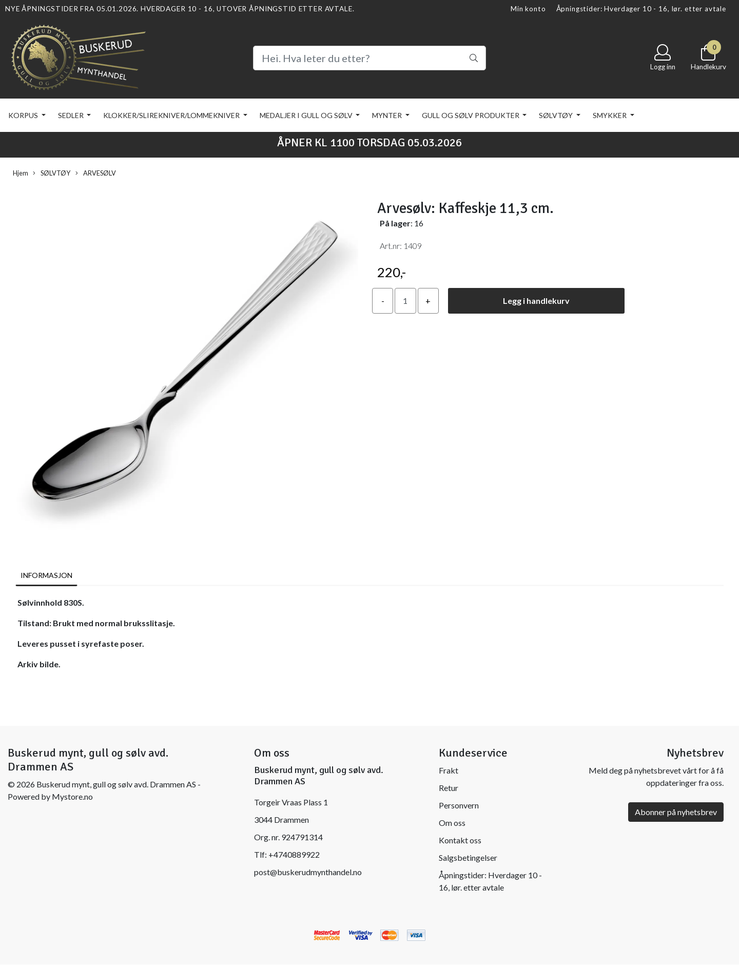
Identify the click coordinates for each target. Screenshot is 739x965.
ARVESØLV (95, 173)
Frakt (448, 770)
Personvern (459, 805)
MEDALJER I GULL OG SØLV (307, 115)
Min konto (528, 9)
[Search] (369, 58)
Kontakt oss (460, 840)
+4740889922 (294, 854)
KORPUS (24, 115)
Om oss (452, 822)
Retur (448, 788)
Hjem (20, 173)
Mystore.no (72, 796)
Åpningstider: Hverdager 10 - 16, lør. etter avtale (641, 9)
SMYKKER (610, 115)
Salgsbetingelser (468, 857)
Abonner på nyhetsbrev (676, 812)
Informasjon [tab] (46, 575)
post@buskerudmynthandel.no (308, 872)
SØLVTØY (556, 115)
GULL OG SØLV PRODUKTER (471, 115)
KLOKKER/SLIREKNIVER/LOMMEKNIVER (172, 115)
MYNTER (387, 115)
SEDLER (71, 115)
